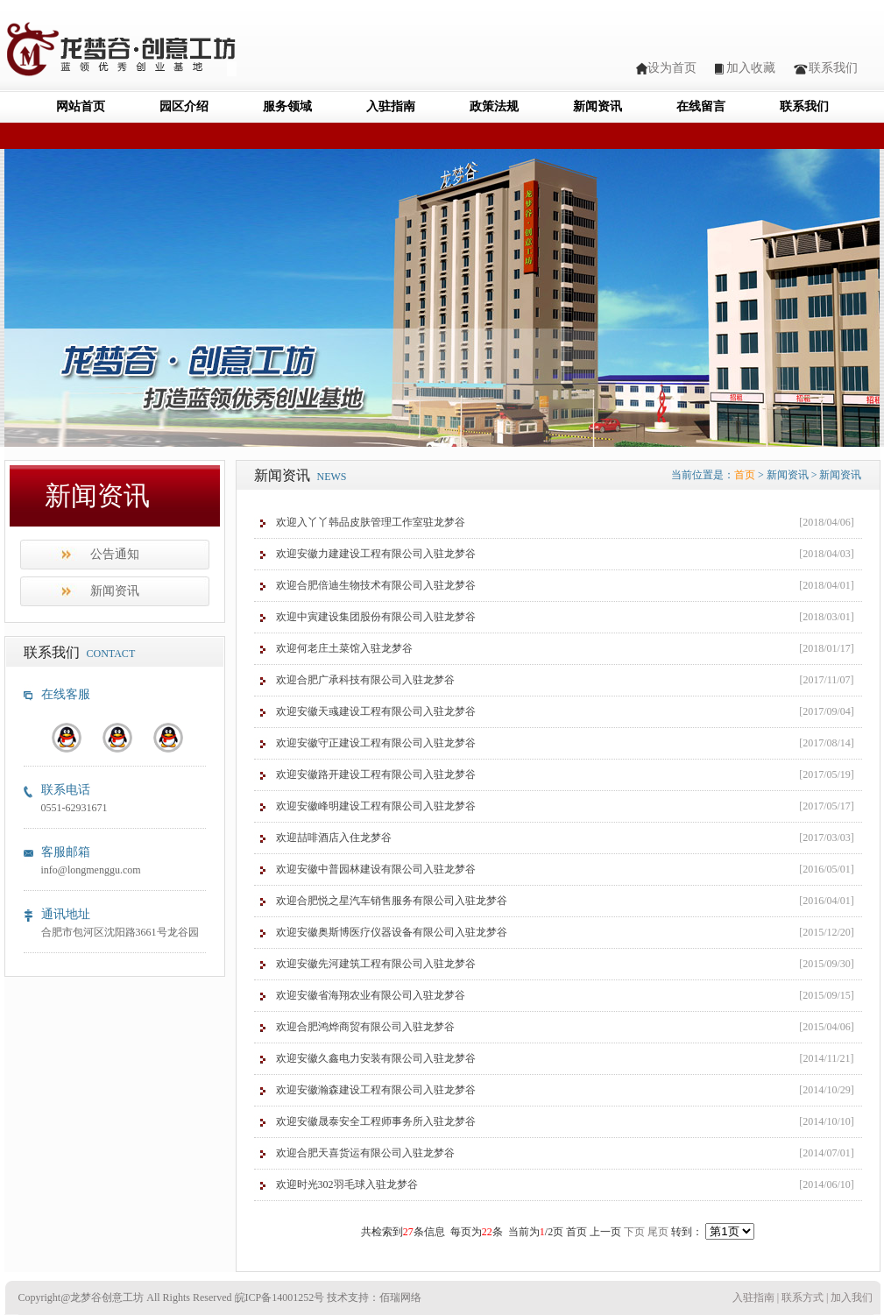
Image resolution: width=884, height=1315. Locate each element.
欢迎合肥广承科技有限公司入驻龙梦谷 (365, 680)
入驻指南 (390, 106)
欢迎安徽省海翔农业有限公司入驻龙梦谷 (370, 995)
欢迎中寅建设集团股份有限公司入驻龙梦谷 (376, 617)
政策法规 (494, 106)
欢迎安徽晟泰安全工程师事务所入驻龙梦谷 (376, 1121)
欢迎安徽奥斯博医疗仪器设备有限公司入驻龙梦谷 (391, 932)
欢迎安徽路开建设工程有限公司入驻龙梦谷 (376, 774)
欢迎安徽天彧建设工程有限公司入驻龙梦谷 (376, 711)
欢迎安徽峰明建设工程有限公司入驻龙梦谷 (376, 806)
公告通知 (114, 554)
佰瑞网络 (400, 1297)
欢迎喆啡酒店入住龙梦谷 (334, 837)
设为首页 (672, 67)
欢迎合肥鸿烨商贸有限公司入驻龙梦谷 (365, 1027)
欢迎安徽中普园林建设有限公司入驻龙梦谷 (376, 869)
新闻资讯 (597, 106)
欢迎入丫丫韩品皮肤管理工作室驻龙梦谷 (370, 522)
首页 (744, 475)
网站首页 (80, 106)
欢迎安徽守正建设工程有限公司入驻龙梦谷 (376, 743)
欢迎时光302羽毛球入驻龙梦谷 (347, 1184)
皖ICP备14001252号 (280, 1297)
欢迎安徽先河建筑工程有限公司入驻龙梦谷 (376, 964)
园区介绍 (184, 106)
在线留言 (700, 106)
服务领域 (287, 106)
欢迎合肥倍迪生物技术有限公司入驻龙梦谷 (376, 585)
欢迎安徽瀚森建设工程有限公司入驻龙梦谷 (376, 1090)
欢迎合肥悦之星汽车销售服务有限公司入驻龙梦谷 (391, 900)
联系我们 (833, 67)
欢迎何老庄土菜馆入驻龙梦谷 (344, 648)
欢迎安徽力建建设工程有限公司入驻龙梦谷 (376, 554)
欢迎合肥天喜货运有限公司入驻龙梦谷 (365, 1153)
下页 (634, 1232)
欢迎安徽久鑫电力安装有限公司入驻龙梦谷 (376, 1058)
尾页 (657, 1232)
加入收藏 (750, 67)
